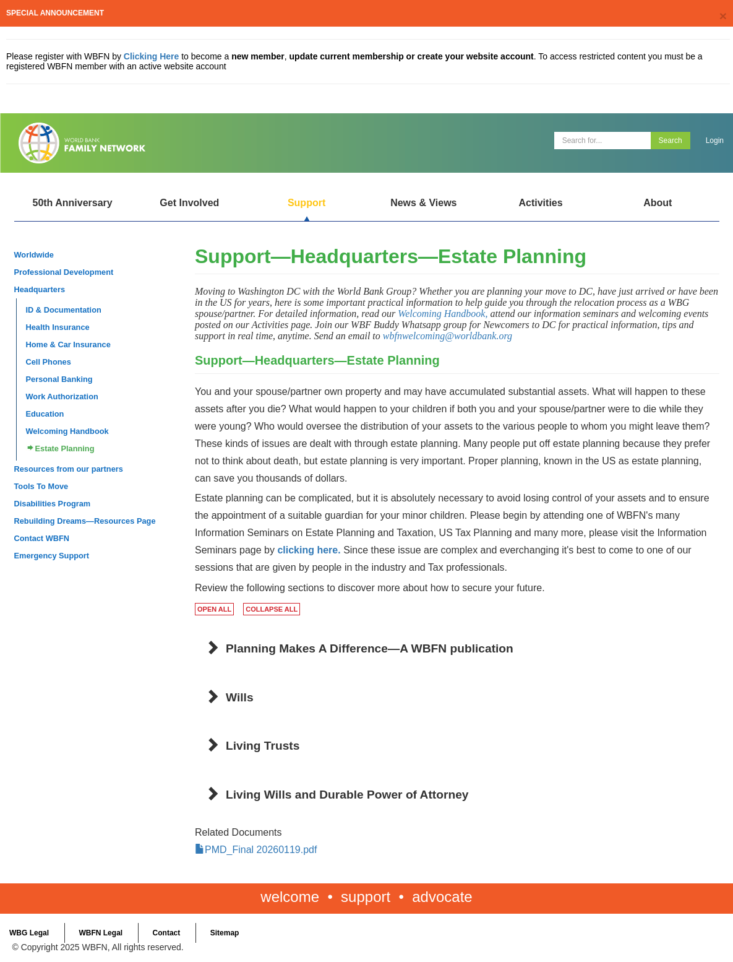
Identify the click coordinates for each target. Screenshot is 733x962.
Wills (240, 697)
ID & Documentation (63, 309)
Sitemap (224, 933)
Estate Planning (65, 448)
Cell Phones (48, 361)
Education (45, 413)
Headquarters (40, 289)
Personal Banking (59, 379)
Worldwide (34, 254)
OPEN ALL (214, 609)
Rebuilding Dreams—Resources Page (85, 521)
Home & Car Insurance (68, 344)
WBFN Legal (100, 933)
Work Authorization (62, 396)
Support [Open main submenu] (306, 202)
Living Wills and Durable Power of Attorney (347, 794)
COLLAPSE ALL (272, 609)
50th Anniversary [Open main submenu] (72, 202)
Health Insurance (58, 327)
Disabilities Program (52, 503)
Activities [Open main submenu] (540, 202)
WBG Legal (29, 933)
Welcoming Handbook (67, 431)
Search (670, 140)
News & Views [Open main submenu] (423, 202)
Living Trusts (262, 745)
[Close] (723, 15)
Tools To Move (41, 486)
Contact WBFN (42, 538)
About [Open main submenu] (657, 202)
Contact (167, 933)
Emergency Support (52, 555)
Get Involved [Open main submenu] (189, 202)
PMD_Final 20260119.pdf (261, 849)
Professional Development (64, 272)
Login (715, 140)
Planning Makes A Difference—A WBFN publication (369, 648)
